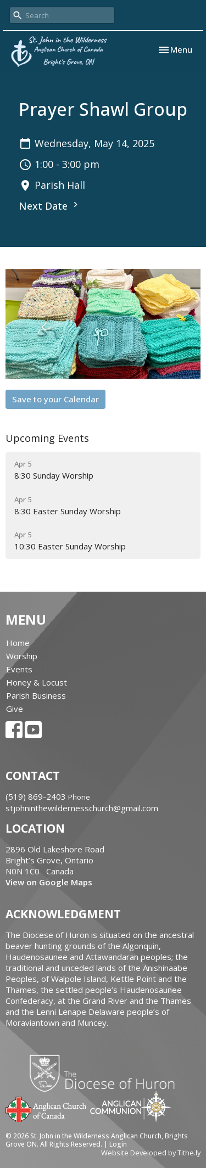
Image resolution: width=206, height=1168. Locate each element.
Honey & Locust (36, 682)
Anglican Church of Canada (46, 1108)
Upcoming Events (47, 438)
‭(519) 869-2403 (35, 796)
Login (118, 1144)
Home (18, 642)
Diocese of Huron (106, 1073)
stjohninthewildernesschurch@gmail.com (81, 807)
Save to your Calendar (55, 399)
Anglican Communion (130, 1106)
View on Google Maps (48, 882)
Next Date (50, 205)
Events (19, 669)
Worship (21, 655)
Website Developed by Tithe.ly (151, 1152)
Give (14, 708)
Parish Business (36, 695)
